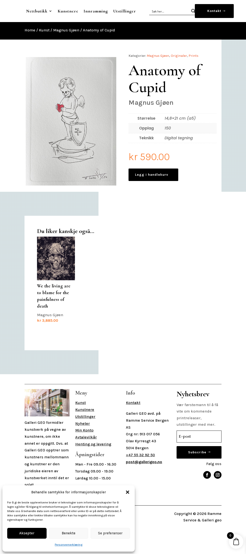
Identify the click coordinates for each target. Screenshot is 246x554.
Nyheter (82, 451)
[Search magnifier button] (193, 20)
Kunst (44, 48)
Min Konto (84, 458)
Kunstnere (101, 11)
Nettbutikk (70, 11)
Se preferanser (110, 533)
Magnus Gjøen (66, 48)
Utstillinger (100, 29)
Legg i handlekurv (151, 193)
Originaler (179, 74)
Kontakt (214, 20)
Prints (193, 74)
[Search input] (169, 20)
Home (30, 48)
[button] (127, 492)
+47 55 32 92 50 (140, 482)
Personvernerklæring (68, 544)
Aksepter (26, 533)
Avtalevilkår (86, 465)
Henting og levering (93, 472)
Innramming (129, 11)
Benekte (68, 533)
